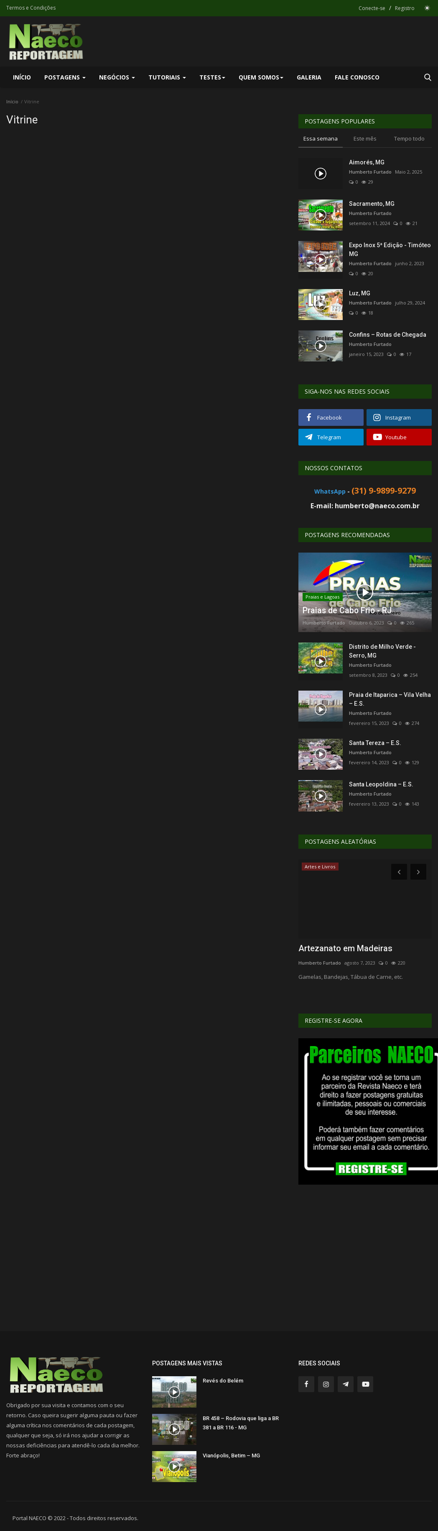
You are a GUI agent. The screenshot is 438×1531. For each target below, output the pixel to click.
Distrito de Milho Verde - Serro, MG (382, 651)
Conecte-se (372, 8)
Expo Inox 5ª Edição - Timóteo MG (390, 249)
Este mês (365, 138)
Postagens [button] (65, 77)
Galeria (309, 77)
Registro (405, 8)
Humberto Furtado (370, 172)
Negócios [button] (117, 77)
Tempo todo (409, 138)
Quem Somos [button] (261, 77)
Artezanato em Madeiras (345, 948)
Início (22, 77)
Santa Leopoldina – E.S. (381, 784)
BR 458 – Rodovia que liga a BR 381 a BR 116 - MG (241, 1423)
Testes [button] (212, 77)
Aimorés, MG (367, 162)
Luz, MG (359, 293)
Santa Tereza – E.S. (375, 743)
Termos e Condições (31, 7)
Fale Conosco (357, 77)
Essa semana (320, 138)
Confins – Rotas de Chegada (387, 334)
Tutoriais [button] (167, 77)
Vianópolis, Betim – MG (231, 1455)
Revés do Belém (223, 1380)
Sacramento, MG (372, 203)
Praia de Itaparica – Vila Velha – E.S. (390, 699)
